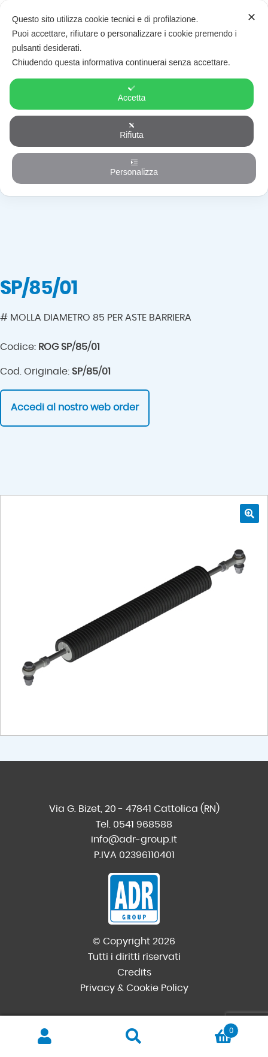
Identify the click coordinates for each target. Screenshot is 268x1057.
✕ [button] (251, 17)
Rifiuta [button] (132, 131)
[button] (249, 513)
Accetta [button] (132, 93)
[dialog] (134, 98)
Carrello (209, 1028)
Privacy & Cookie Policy (134, 988)
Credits (134, 972)
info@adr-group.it (134, 839)
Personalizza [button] (134, 168)
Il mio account (44, 1036)
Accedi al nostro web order (75, 407)
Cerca (133, 1036)
